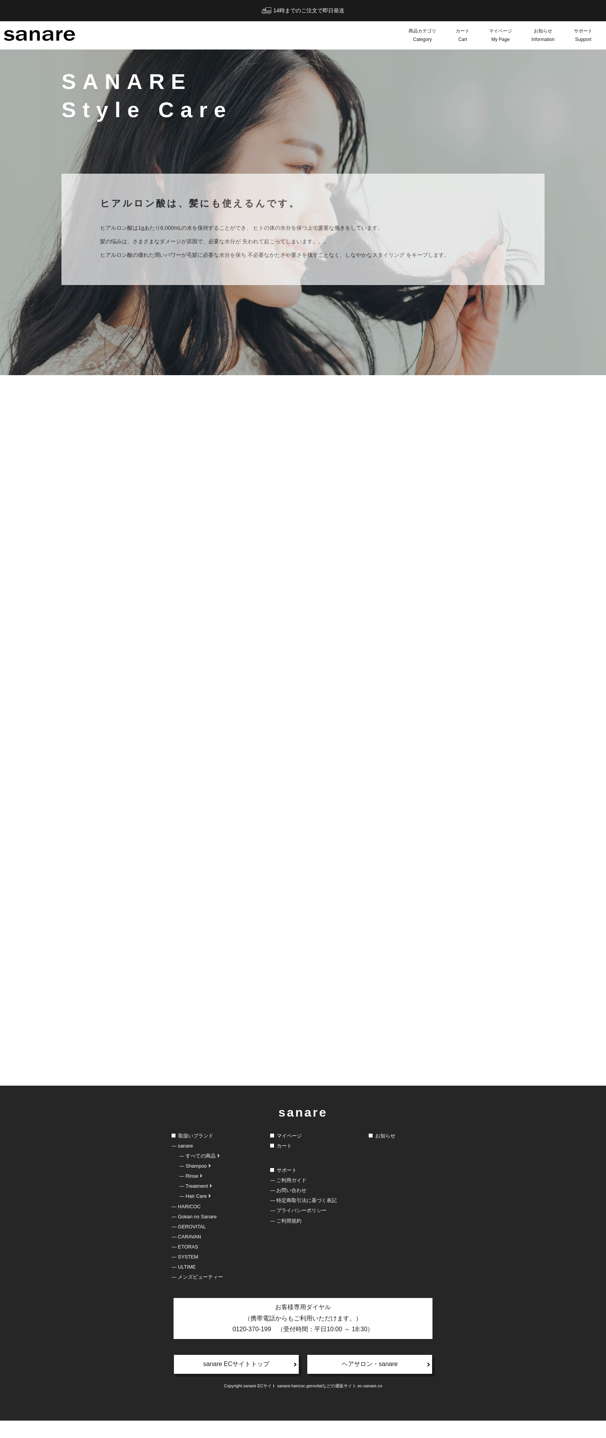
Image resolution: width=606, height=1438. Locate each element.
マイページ (500, 36)
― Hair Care (195, 1214)
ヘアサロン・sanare (386, 1381)
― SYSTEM (185, 1274)
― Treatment (195, 1204)
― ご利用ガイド (288, 1198)
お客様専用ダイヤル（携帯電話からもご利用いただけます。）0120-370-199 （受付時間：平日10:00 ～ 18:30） (303, 1335)
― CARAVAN (186, 1254)
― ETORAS (185, 1264)
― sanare (182, 1163)
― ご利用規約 (285, 1238)
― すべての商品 (199, 1174)
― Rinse (190, 1194)
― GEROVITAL (189, 1244)
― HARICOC (186, 1224)
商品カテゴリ (422, 36)
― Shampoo (195, 1184)
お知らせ (543, 36)
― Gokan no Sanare (194, 1234)
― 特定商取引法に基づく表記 (303, 1218)
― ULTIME (184, 1284)
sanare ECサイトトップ (250, 1381)
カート (463, 36)
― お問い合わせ (288, 1208)
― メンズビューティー (197, 1294)
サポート (583, 36)
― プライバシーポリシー (298, 1228)
